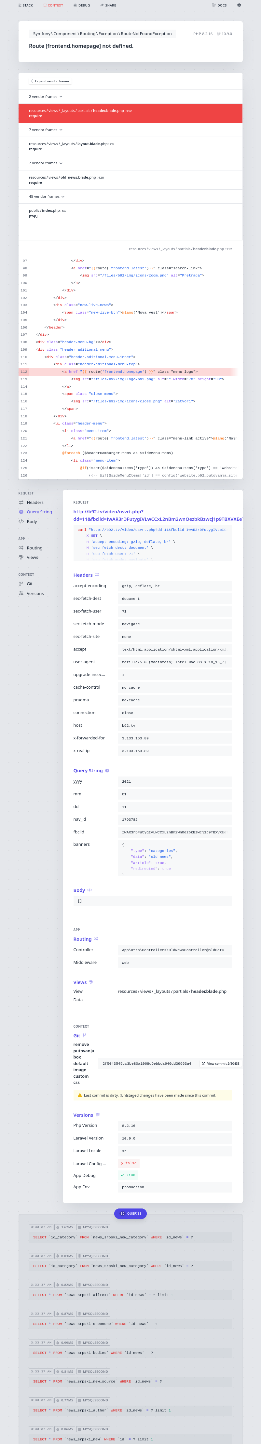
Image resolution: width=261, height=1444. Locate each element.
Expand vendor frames (50, 81)
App (22, 539)
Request (26, 493)
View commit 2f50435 (221, 1063)
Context (26, 575)
